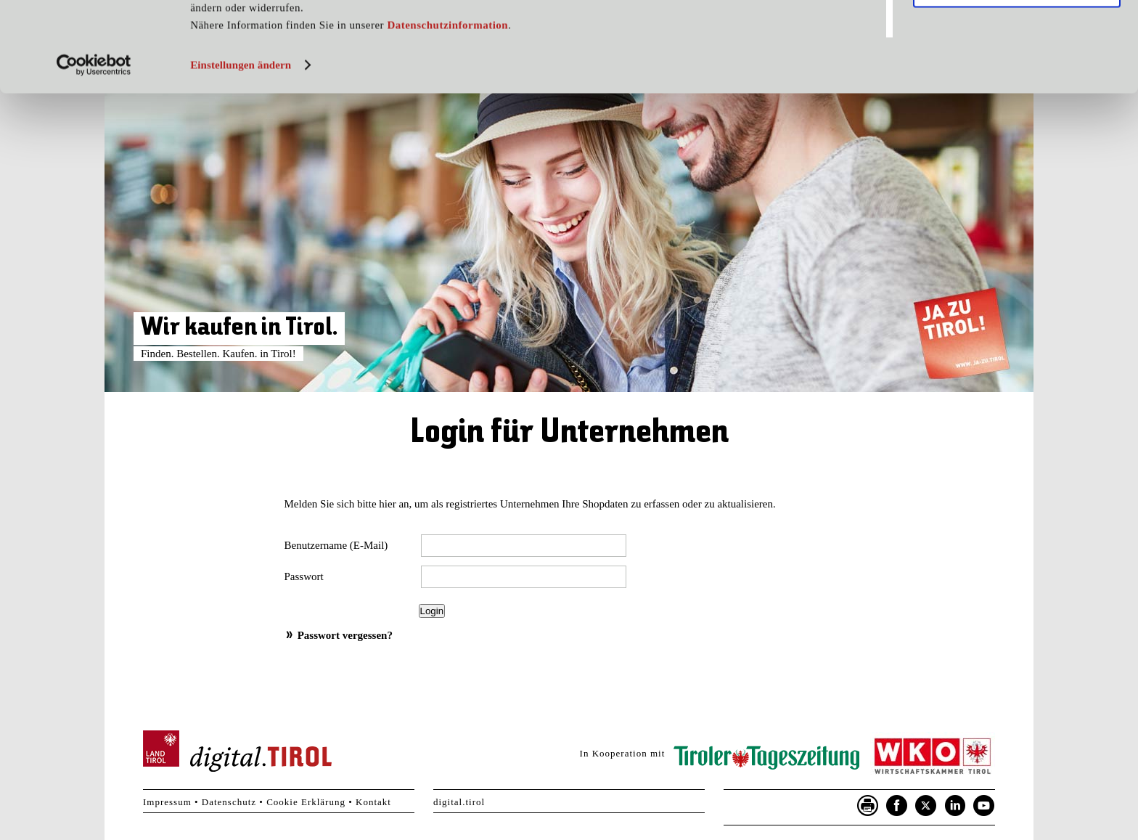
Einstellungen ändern (240, 154)
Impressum (167, 801)
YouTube (984, 806)
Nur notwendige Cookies (1016, 78)
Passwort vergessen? (345, 635)
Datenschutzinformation (447, 115)
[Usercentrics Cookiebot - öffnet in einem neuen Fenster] (93, 155)
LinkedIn (955, 806)
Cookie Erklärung (305, 801)
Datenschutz (229, 801)
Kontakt (373, 801)
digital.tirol (459, 801)
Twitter (926, 806)
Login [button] (432, 610)
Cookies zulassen (1017, 35)
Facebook (897, 806)
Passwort (304, 576)
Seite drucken (868, 806)
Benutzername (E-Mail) (336, 545)
